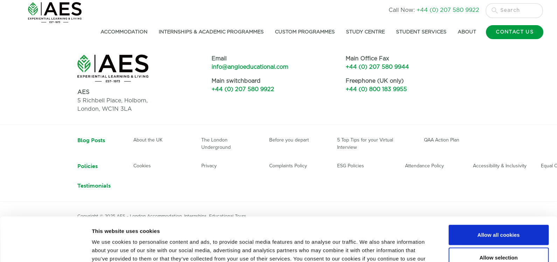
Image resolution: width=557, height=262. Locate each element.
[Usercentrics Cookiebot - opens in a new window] (45, 248)
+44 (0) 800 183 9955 (376, 89)
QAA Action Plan (442, 140)
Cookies (142, 166)
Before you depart (289, 140)
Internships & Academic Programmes (210, 32)
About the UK (147, 140)
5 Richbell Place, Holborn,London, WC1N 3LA (112, 100)
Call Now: (434, 10)
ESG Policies (350, 166)
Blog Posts (91, 140)
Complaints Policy (288, 166)
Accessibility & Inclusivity (500, 166)
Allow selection (498, 216)
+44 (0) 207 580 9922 (242, 89)
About (466, 32)
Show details (367, 248)
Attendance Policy (424, 166)
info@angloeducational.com (249, 67)
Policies (87, 166)
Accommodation (123, 32)
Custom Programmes (304, 32)
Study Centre (364, 32)
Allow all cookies (499, 193)
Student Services (420, 32)
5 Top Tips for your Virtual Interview (365, 143)
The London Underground (216, 143)
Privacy (209, 166)
